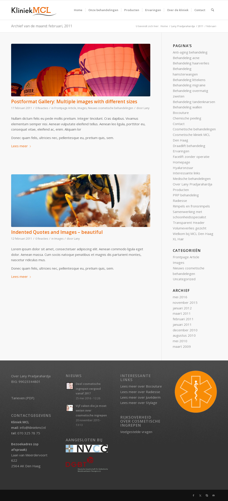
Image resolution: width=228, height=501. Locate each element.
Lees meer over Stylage (138, 402)
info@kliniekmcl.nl (33, 427)
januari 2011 (182, 324)
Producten (181, 189)
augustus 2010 (184, 335)
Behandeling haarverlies (191, 63)
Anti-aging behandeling (190, 52)
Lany (146, 108)
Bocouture (181, 112)
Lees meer (21, 146)
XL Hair (178, 239)
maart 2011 (182, 313)
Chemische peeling (187, 118)
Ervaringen (181, 151)
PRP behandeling (186, 195)
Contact (179, 123)
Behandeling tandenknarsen (194, 101)
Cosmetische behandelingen (194, 129)
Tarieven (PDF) (22, 398)
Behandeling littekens (189, 80)
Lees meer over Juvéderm (140, 397)
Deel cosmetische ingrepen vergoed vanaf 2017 (88, 388)
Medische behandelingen (192, 178)
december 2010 (185, 330)
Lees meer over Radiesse (140, 392)
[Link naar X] (200, 495)
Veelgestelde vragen (136, 431)
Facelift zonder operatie (191, 156)
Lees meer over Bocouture (141, 386)
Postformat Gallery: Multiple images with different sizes (74, 101)
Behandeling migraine (189, 85)
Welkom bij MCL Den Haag (193, 233)
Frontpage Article (65, 108)
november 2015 (185, 302)
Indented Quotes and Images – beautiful (57, 232)
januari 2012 (182, 308)
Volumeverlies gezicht (189, 228)
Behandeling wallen (187, 107)
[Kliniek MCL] (33, 10)
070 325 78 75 (28, 433)
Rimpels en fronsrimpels (191, 206)
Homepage (181, 162)
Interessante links (186, 173)
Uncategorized (184, 279)
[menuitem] (78, 10)
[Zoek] (212, 10)
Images (82, 108)
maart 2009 (182, 346)
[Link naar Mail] (213, 495)
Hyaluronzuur (183, 167)
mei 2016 (180, 297)
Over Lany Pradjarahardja (192, 184)
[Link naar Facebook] (193, 495)
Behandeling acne (186, 58)
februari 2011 (183, 319)
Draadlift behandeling (189, 145)
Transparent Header (189, 222)
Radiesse (180, 200)
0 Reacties (41, 108)
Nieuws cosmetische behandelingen (110, 108)
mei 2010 (180, 341)
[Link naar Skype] (207, 495)
